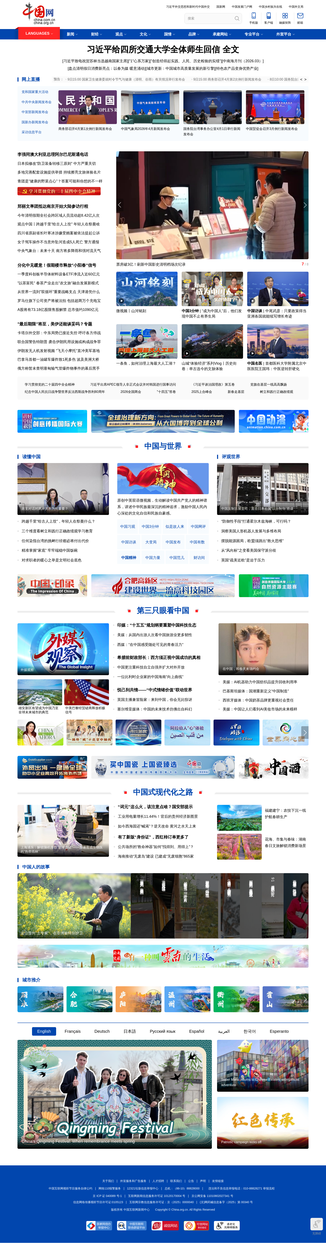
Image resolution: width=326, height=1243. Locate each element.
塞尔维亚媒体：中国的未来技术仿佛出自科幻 (154, 709)
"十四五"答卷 (166, 392)
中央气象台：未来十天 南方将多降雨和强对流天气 (59, 251)
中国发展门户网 (242, 6)
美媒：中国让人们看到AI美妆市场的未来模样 (260, 709)
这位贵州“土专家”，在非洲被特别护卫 (52, 933)
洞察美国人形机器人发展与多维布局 (251, 531)
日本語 (129, 1031)
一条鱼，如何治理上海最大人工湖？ (146, 364)
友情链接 (218, 1181)
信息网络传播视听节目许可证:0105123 (98, 1202)
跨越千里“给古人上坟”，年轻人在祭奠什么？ (58, 521)
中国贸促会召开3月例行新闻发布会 (272, 129)
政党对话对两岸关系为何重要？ (45, 509)
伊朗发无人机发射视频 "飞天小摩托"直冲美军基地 (58, 351)
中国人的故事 (36, 866)
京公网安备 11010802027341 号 (212, 1196)
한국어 (249, 1031)
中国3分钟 (190, 311)
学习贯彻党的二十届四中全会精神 (50, 384)
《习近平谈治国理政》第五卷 (213, 384)
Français (73, 1031)
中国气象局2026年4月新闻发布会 (145, 129)
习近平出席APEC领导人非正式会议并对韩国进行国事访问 (133, 384)
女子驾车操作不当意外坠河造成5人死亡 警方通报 (58, 242)
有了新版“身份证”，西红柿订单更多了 (153, 837)
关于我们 (108, 1181)
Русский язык (162, 1031)
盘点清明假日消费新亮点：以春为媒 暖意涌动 (106, 68)
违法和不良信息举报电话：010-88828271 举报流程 (241, 1188)
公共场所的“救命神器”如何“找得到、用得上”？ (156, 847)
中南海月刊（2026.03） (243, 61)
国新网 (220, 6)
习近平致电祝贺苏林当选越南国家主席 (95, 61)
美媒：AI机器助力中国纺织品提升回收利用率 (260, 682)
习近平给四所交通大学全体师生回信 (153, 49)
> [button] (305, 79)
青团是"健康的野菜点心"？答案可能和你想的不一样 (59, 181)
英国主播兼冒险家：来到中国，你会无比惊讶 (154, 700)
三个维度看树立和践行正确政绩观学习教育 (57, 531)
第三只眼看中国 (163, 610)
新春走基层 (236, 392)
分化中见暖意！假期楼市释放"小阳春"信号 (56, 265)
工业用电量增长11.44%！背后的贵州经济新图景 (158, 816)
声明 (203, 1181)
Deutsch (102, 1031)
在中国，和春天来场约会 (241, 669)
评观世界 (231, 457)
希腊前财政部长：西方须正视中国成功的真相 (158, 657)
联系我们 (176, 1181)
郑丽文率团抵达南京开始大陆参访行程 (52, 206)
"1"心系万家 (139, 61)
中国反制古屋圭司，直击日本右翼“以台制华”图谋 (257, 509)
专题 (88, 324)
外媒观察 (27, 670)
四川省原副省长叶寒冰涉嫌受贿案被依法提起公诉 (58, 233)
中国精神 (128, 558)
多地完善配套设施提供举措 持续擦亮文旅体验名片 (59, 172)
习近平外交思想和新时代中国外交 (188, 6)
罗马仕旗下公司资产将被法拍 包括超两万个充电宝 (59, 301)
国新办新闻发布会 (35, 122)
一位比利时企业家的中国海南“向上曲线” (150, 677)
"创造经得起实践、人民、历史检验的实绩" (186, 61)
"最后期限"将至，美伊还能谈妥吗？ (50, 324)
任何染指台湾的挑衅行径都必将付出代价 (55, 541)
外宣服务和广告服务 (133, 1181)
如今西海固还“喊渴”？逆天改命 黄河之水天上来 (157, 826)
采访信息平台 (32, 132)
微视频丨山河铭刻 (131, 311)
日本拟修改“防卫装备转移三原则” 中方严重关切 (56, 163)
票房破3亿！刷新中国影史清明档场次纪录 (151, 264)
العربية (224, 1031)
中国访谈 (254, 311)
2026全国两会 (131, 392)
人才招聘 (158, 1181)
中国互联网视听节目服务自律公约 (70, 1188)
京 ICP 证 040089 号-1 (107, 1196)
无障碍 (316, 1226)
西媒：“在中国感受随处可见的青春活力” (150, 645)
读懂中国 (31, 457)
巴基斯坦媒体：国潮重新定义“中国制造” (256, 691)
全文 (230, 49)
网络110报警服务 (110, 1188)
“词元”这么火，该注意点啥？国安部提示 (155, 807)
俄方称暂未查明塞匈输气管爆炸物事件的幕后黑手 (58, 368)
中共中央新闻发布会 (37, 102)
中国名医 (254, 364)
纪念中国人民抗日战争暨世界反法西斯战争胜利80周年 (65, 392)
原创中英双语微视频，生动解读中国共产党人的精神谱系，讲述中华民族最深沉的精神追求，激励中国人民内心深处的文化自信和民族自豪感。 (162, 507)
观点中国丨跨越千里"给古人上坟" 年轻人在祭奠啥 (58, 224)
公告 (191, 1181)
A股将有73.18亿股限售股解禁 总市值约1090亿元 (58, 310)
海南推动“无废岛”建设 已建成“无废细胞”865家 (156, 856)
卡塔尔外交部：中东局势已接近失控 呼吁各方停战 (59, 333)
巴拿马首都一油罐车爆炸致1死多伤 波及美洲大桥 (58, 359)
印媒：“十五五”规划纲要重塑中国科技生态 (156, 625)
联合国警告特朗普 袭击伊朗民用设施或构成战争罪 (59, 342)
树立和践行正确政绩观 (276, 392)
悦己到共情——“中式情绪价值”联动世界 (154, 690)
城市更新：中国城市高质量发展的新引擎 (180, 68)
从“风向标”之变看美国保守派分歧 (248, 550)
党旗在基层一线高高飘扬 (268, 384)
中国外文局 (296, 6)
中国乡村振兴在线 (270, 6)
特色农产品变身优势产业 (236, 68)
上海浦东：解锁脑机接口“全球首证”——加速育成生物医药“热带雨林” (62, 849)
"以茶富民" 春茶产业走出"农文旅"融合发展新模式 (58, 283)
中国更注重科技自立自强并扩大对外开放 (151, 667)
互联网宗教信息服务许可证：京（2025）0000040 (161, 1202)
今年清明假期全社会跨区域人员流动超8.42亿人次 (58, 215)
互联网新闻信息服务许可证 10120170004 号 (156, 1196)
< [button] (301, 79)
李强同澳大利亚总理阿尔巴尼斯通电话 (52, 154)
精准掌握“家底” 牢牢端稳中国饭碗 (50, 550)
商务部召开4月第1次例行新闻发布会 (85, 129)
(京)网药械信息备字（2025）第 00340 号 (226, 1202)
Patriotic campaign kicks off (241, 1142)
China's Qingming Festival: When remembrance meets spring (78, 1141)
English (44, 1031)
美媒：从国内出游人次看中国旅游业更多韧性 (154, 635)
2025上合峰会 (201, 392)
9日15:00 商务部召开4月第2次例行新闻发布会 (227, 79)
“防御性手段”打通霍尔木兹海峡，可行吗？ (256, 521)
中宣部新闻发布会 (35, 112)
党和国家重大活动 (35, 92)
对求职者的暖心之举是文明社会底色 (52, 560)
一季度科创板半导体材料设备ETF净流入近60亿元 (58, 274)
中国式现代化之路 (163, 792)
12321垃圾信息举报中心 (142, 1188)
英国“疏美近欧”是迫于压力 (243, 560)
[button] (305, 205)
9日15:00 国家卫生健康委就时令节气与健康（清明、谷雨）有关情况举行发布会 (126, 79)
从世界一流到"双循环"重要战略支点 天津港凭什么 (58, 292)
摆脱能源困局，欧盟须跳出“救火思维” (252, 541)
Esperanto (279, 1031)
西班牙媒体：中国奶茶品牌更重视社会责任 (258, 700)
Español (196, 1031)
